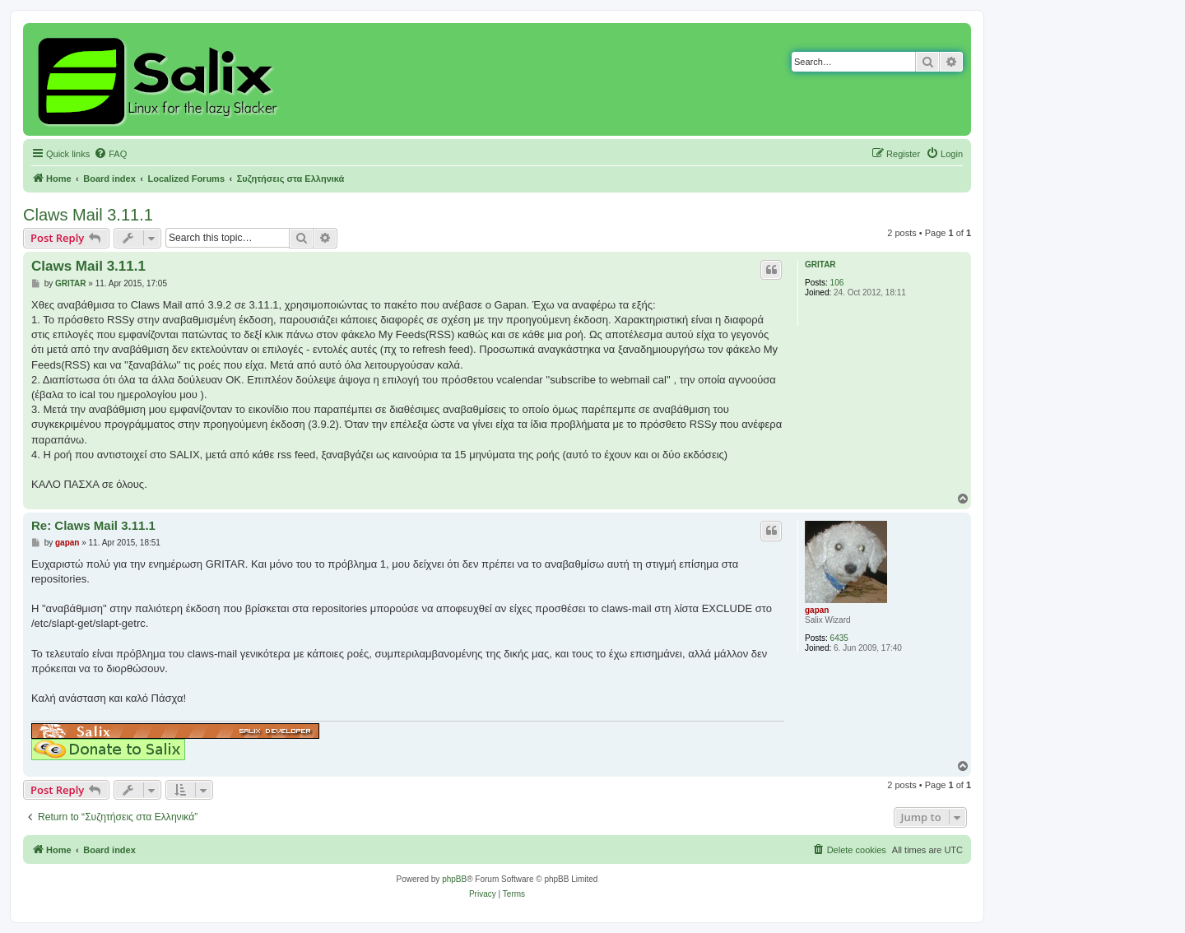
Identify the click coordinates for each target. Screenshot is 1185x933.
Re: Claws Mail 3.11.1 (93, 525)
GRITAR (820, 264)
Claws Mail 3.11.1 (88, 215)
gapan (817, 610)
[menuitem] (110, 154)
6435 (839, 638)
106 (837, 282)
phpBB (454, 879)
